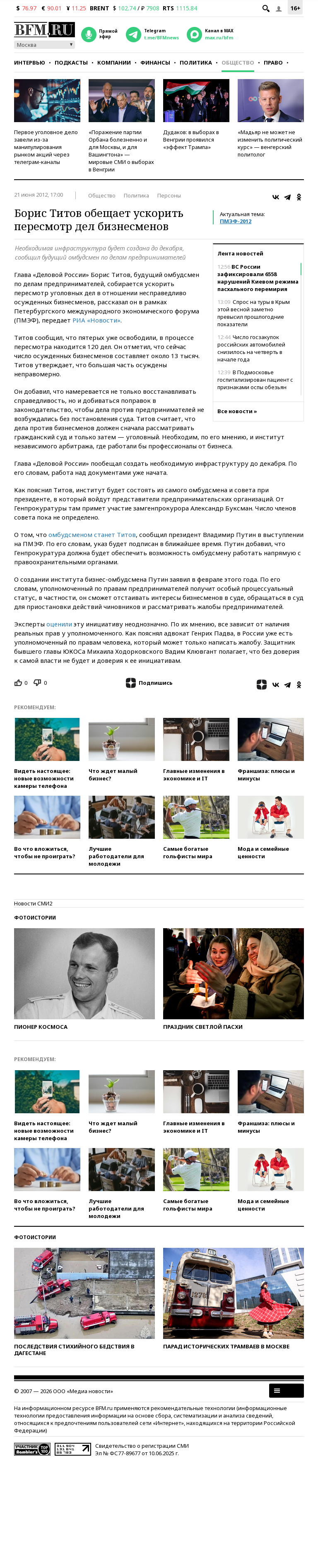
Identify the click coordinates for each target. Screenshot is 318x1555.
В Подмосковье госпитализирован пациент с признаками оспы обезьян (255, 379)
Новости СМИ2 (33, 903)
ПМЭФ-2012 (235, 221)
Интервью (29, 62)
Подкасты (71, 62)
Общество (238, 62)
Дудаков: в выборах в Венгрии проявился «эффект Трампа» (191, 139)
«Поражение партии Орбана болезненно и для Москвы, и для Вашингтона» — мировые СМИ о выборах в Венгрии (121, 150)
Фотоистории (35, 917)
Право (273, 62)
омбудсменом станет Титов (92, 534)
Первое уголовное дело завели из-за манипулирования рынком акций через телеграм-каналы (46, 147)
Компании (114, 62)
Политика (196, 62)
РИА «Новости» (96, 320)
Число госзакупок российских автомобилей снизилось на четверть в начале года (251, 348)
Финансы (155, 62)
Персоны (169, 195)
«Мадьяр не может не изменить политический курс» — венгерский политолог (270, 143)
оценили (59, 624)
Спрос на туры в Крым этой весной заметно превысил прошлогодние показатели (253, 313)
